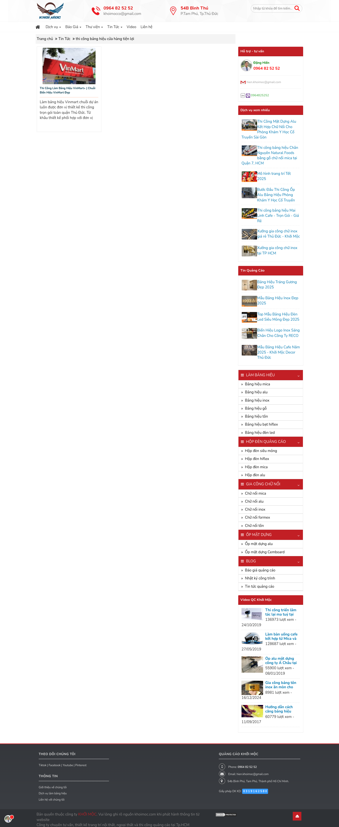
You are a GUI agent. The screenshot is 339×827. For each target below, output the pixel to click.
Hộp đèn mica (256, 464)
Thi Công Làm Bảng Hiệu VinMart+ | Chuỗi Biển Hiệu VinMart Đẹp (67, 90)
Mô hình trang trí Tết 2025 (273, 176)
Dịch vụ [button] (53, 27)
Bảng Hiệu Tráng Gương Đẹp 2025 (276, 283)
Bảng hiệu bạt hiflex (261, 421)
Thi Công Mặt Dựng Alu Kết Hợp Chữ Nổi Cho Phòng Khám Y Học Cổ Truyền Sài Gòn (268, 129)
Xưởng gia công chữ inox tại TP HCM (277, 250)
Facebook (55, 762)
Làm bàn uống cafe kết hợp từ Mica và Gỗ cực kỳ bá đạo (281, 636)
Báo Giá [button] (73, 27)
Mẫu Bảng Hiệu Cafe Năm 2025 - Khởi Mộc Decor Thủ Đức (278, 349)
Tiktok (42, 762)
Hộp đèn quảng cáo (266, 438)
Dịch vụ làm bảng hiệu (53, 791)
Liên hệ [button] (146, 26)
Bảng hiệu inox (257, 397)
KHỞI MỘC (87, 811)
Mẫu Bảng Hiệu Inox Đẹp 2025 (277, 299)
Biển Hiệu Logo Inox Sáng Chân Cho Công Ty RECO (278, 330)
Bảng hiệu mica (257, 381)
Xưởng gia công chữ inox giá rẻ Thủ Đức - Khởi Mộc (278, 233)
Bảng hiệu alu (256, 389)
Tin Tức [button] (114, 27)
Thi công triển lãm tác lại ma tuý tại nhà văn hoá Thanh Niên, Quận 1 (281, 614)
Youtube (68, 762)
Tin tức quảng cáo (259, 583)
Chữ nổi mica (255, 490)
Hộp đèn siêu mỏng (261, 448)
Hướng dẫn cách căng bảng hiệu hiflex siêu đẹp (279, 709)
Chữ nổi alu (254, 498)
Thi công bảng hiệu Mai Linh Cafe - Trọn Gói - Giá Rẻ (277, 215)
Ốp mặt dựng (259, 531)
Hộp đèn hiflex (257, 456)
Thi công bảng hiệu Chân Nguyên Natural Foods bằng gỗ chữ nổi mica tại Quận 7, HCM (269, 155)
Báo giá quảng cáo (260, 567)
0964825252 (260, 95)
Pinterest (80, 762)
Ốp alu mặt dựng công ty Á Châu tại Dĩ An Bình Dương (281, 660)
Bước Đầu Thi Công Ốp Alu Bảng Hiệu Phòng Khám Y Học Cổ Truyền (275, 194)
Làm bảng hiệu (260, 372)
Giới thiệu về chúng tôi (53, 784)
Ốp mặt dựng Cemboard (265, 549)
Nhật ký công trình (260, 575)
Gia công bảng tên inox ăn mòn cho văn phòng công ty (281, 684)
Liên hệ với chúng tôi (51, 797)
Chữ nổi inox (255, 506)
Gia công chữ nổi (263, 481)
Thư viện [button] (94, 27)
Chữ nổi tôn (254, 522)
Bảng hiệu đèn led (260, 429)
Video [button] (131, 26)
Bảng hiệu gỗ (256, 405)
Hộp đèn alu (255, 472)
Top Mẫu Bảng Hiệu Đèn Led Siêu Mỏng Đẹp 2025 (278, 315)
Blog (251, 558)
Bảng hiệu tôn (256, 413)
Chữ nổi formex (257, 514)
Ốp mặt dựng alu (259, 541)
